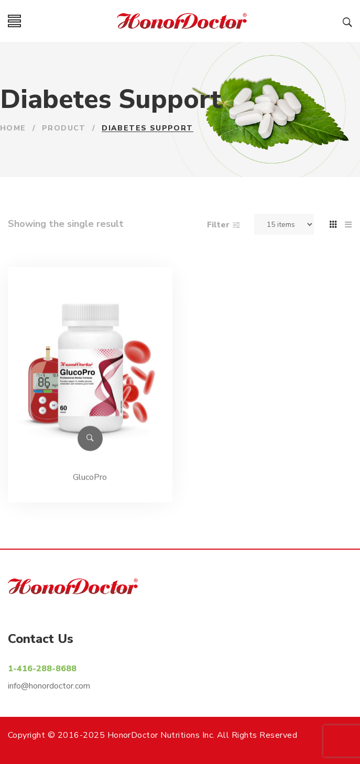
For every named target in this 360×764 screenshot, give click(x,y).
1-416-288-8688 (42, 668)
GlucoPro (90, 482)
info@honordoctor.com (49, 686)
